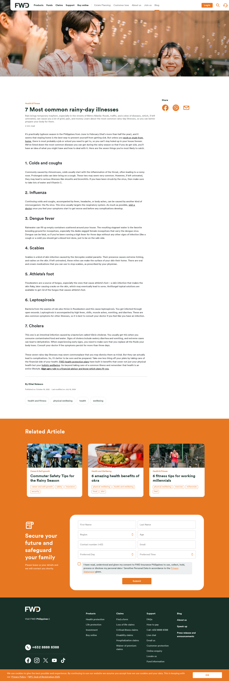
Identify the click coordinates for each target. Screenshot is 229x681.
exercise (179, 487)
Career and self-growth (42, 487)
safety (59, 487)
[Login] (207, 5)
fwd (156, 491)
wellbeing (98, 401)
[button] (38, 5)
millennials (192, 487)
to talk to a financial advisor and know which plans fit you (79, 369)
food (95, 491)
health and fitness (37, 401)
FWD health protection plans (74, 362)
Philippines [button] (42, 619)
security (35, 491)
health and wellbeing (123, 487)
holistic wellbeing (51, 365)
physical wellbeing (62, 401)
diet (103, 491)
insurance (70, 487)
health (82, 401)
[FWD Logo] (22, 5)
